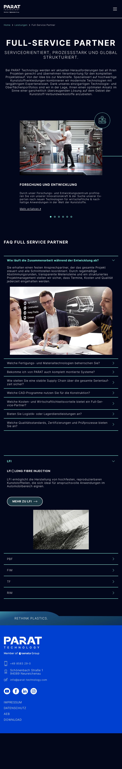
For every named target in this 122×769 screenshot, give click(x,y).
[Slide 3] (58, 219)
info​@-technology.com (28, 681)
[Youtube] (8, 693)
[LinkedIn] (26, 693)
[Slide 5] (67, 219)
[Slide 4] (63, 219)
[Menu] (115, 9)
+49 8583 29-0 (20, 665)
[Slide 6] (71, 219)
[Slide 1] (50, 219)
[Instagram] (34, 693)
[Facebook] (17, 693)
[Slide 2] (54, 219)
